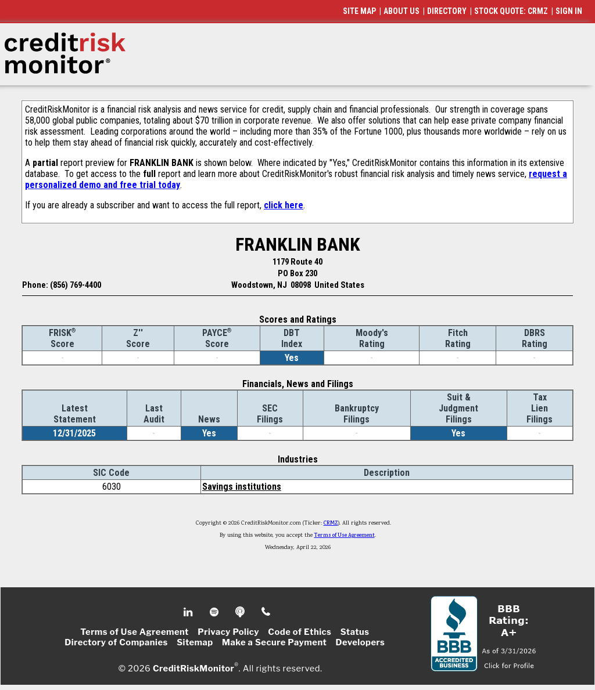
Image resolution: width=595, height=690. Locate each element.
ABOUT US (401, 11)
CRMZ (331, 523)
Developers (360, 642)
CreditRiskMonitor (193, 668)
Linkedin (189, 612)
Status (355, 632)
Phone (266, 612)
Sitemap (195, 642)
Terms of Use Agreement (344, 536)
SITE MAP (359, 11)
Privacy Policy (228, 632)
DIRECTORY (447, 11)
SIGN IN (568, 11)
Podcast (240, 612)
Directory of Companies (115, 642)
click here (283, 205)
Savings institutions (241, 486)
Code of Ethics (299, 632)
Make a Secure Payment (274, 642)
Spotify (215, 612)
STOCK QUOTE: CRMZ (511, 11)
